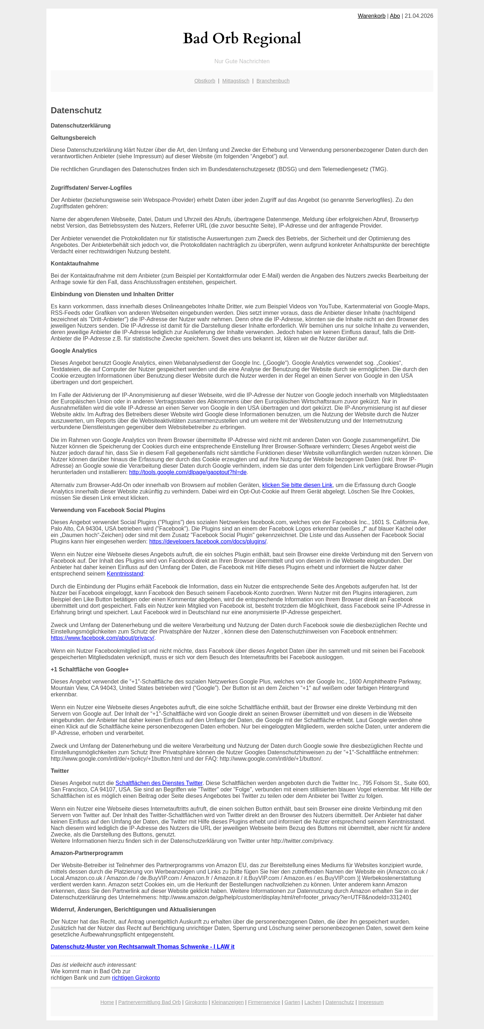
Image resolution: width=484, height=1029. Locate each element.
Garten (292, 1002)
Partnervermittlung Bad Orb (149, 1002)
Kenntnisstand (125, 574)
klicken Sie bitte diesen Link (297, 485)
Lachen (312, 1002)
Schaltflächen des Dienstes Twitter (158, 783)
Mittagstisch (235, 81)
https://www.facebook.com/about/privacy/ (102, 638)
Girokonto (196, 1002)
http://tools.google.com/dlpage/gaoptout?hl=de (188, 472)
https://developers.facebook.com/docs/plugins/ (207, 541)
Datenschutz (339, 1002)
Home (107, 1002)
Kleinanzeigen (227, 1002)
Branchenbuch (273, 81)
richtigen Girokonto (136, 978)
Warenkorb (372, 16)
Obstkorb (204, 81)
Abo (395, 16)
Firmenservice (264, 1002)
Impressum (371, 1002)
